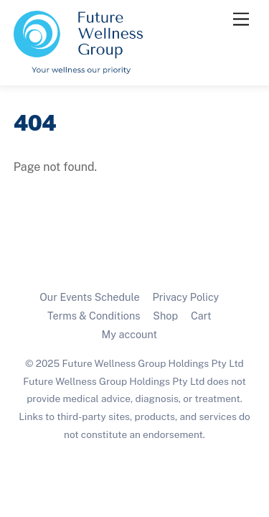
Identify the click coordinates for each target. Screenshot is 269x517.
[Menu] (241, 20)
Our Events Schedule (89, 297)
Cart (201, 315)
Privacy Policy (186, 297)
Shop (165, 315)
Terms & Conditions (94, 315)
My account (130, 334)
